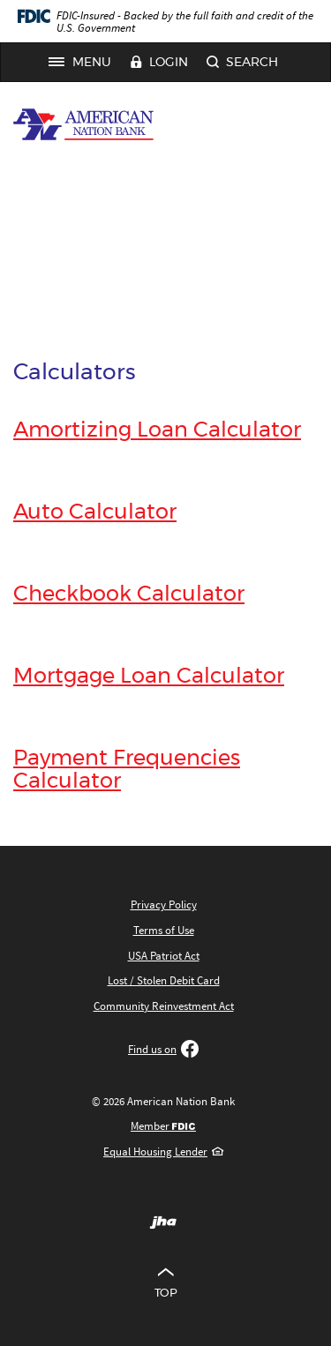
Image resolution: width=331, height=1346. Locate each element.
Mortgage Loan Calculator (148, 676)
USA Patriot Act (163, 955)
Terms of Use (163, 930)
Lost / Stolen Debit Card (164, 980)
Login (159, 63)
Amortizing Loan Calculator (157, 430)
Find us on (163, 1049)
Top (165, 1280)
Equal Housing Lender (163, 1151)
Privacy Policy (164, 904)
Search (242, 63)
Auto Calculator (95, 512)
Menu (85, 63)
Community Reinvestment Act (164, 1005)
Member (163, 1125)
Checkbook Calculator (128, 594)
